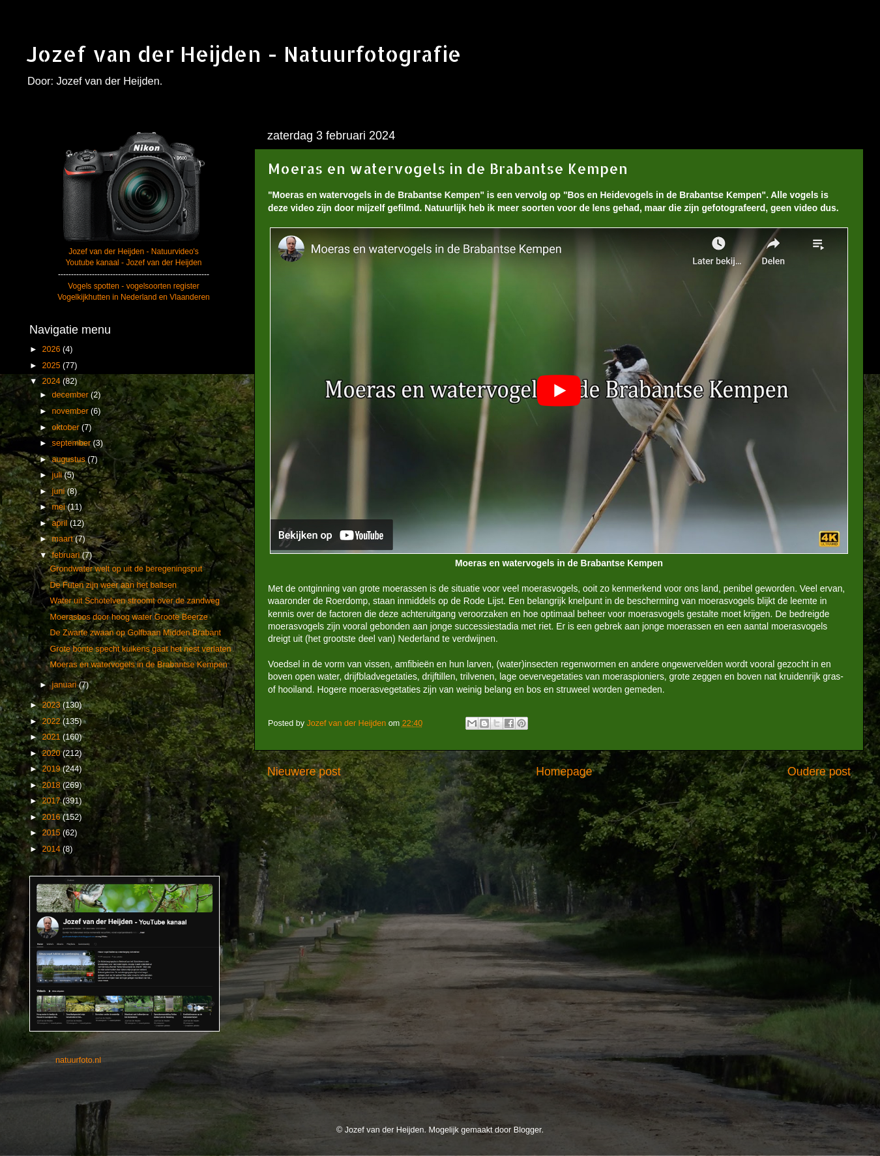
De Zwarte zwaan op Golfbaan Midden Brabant (135, 632)
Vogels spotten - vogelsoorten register (133, 286)
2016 (52, 817)
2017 (52, 800)
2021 (52, 737)
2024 (52, 381)
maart (64, 538)
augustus (70, 459)
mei (60, 507)
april (61, 523)
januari (65, 684)
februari (67, 555)
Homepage (564, 771)
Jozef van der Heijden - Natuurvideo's (133, 251)
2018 (52, 785)
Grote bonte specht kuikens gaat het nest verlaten (140, 649)
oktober (67, 427)
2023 (52, 705)
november (71, 411)
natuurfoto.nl (78, 1060)
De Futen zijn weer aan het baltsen (113, 585)
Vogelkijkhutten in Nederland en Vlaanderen (133, 297)
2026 (52, 349)
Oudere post (819, 771)
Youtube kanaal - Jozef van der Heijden (133, 262)
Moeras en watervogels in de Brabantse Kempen (138, 664)
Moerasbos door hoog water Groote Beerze (128, 617)
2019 (52, 768)
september (72, 443)
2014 (52, 849)
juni (59, 491)
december (71, 394)
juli (58, 475)
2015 (52, 832)
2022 (52, 721)
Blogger (528, 1129)
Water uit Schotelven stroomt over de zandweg (135, 600)
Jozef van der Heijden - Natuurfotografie (244, 53)
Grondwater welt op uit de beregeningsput (126, 568)
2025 (52, 365)
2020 (52, 753)
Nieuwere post (304, 771)
